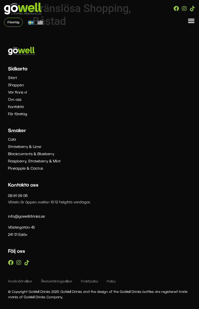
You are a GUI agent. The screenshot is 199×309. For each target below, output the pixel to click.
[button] (191, 21)
